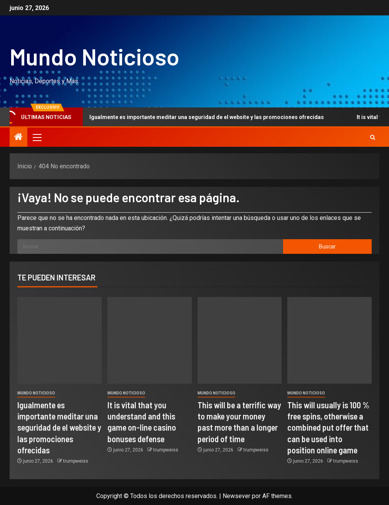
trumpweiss (75, 461)
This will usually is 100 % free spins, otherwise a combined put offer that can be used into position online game (328, 427)
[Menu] (36, 137)
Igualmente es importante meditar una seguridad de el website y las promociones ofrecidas (200, 117)
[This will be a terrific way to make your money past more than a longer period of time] (240, 340)
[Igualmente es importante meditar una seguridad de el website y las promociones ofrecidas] (59, 340)
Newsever (236, 496)
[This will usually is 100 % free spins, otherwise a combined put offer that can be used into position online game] (329, 340)
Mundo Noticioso (94, 56)
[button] (36, 137)
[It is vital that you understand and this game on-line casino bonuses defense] (149, 340)
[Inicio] (18, 137)
